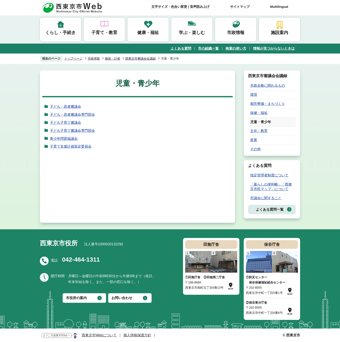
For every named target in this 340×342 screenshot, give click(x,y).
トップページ (73, 58)
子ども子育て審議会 (65, 122)
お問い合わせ (121, 298)
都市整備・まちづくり (267, 104)
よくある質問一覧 (270, 209)
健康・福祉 (148, 32)
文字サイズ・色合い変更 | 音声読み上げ (180, 6)
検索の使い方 (236, 48)
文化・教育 (259, 131)
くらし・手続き (60, 32)
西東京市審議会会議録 (140, 58)
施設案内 (279, 32)
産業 (253, 140)
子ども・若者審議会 (65, 106)
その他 (255, 149)
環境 (253, 94)
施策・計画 (112, 58)
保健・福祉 (259, 113)
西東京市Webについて (99, 335)
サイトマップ (240, 6)
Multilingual (279, 6)
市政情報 (235, 32)
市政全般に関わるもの (267, 85)
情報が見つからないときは (274, 48)
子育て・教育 (104, 32)
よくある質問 (180, 48)
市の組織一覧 (208, 48)
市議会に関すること (265, 198)
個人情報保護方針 (137, 335)
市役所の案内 (76, 298)
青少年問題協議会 (64, 138)
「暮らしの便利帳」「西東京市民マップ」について (271, 186)
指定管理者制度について (269, 175)
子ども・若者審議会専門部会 (72, 114)
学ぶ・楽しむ (192, 32)
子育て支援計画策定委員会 (71, 146)
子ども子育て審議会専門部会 (72, 130)
